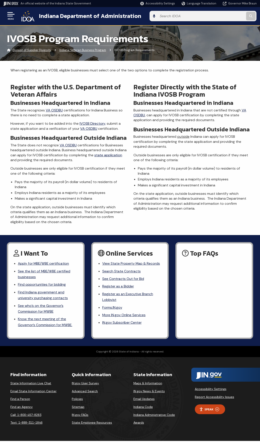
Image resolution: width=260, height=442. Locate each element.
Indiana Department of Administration (89, 15)
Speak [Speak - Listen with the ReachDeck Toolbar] (209, 410)
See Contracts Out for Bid (123, 278)
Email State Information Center (33, 392)
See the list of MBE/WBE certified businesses (44, 274)
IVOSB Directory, (93, 123)
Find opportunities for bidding (42, 284)
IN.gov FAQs (80, 416)
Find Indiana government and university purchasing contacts (43, 295)
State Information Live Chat (30, 385)
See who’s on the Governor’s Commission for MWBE (40, 309)
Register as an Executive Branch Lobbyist (127, 297)
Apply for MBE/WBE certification (44, 263)
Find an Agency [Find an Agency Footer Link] (21, 408)
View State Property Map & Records (131, 263)
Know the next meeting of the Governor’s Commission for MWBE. (45, 323)
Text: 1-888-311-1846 (26, 424)
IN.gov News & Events (149, 392)
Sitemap (78, 408)
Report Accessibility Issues (214, 398)
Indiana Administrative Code (154, 416)
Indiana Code (143, 408)
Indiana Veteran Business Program (82, 50)
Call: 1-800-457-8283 (25, 416)
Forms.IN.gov (112, 308)
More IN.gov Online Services (124, 316)
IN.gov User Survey (85, 385)
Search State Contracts (121, 271)
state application (108, 154)
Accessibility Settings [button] (210, 390)
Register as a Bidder (118, 286)
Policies (77, 400)
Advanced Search (85, 392)
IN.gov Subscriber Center (122, 323)
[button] (157, 3)
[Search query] (228, 15)
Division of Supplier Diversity (32, 50)
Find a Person (20, 400)
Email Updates (144, 400)
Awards (138, 424)
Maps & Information (147, 385)
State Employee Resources (92, 424)
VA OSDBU (54, 109)
